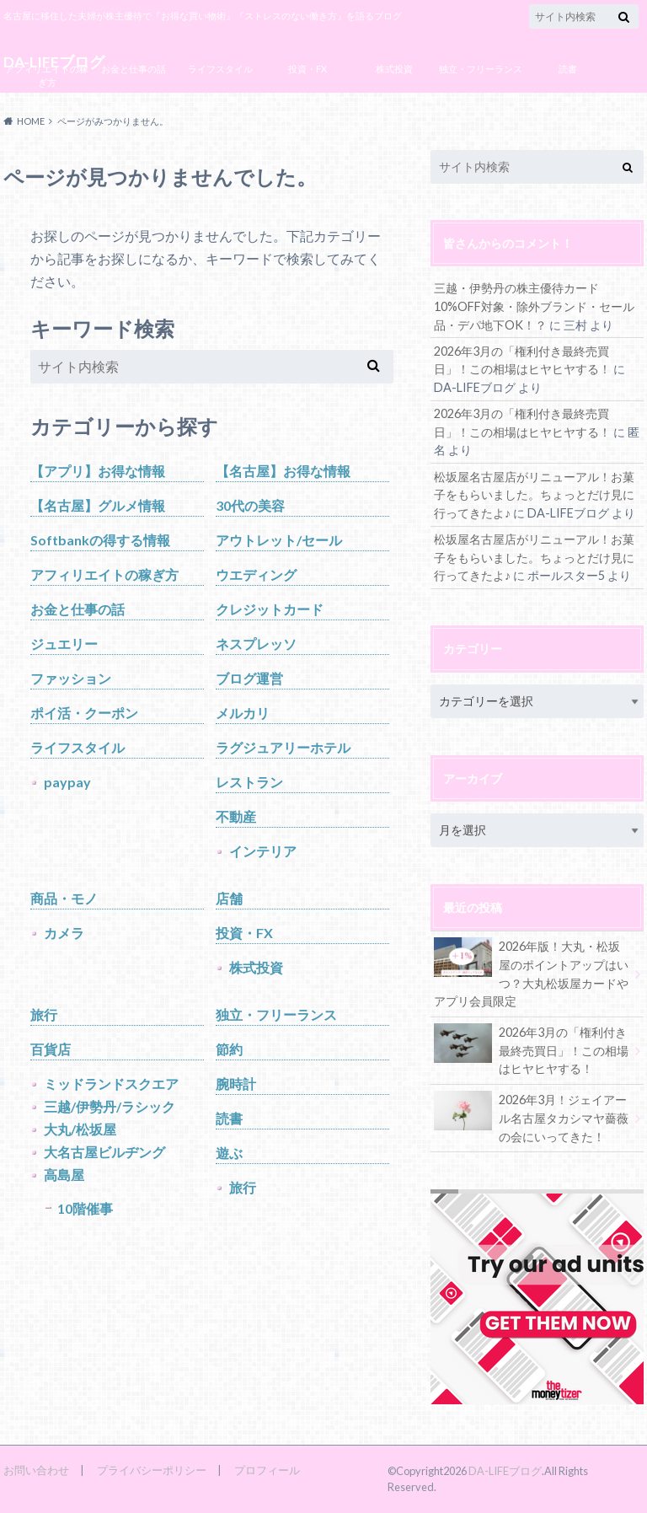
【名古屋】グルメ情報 (97, 505)
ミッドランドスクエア (111, 1084)
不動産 (236, 816)
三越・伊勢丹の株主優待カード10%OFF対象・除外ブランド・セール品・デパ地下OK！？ (534, 306)
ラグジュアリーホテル (283, 747)
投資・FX (307, 68)
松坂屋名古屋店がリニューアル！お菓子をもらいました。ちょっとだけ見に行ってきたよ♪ (534, 494)
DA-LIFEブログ (505, 1471)
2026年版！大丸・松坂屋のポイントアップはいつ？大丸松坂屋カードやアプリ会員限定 (531, 972)
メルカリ (243, 713)
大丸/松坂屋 (80, 1129)
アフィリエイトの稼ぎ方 (46, 76)
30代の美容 (250, 505)
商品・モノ (64, 898)
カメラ (64, 933)
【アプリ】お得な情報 (97, 471)
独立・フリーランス (480, 68)
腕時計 (236, 1084)
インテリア (263, 851)
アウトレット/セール (279, 540)
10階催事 (85, 1208)
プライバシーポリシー (151, 1470)
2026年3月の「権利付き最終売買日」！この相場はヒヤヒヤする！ (531, 1049)
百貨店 (50, 1049)
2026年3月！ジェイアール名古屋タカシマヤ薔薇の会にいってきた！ (531, 1117)
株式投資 (394, 68)
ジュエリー (64, 644)
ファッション (70, 678)
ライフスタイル (220, 68)
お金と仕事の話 (133, 68)
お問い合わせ (36, 1470)
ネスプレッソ (256, 644)
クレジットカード (270, 609)
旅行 (43, 1014)
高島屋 (64, 1175)
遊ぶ (229, 1153)
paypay (67, 782)
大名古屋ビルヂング (104, 1152)
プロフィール (267, 1470)
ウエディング (256, 574)
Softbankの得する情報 (100, 540)
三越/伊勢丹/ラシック (109, 1106)
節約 (229, 1049)
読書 (568, 68)
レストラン (249, 782)
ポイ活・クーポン (84, 713)
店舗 (229, 898)
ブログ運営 (133, 106)
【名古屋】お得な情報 (283, 471)
